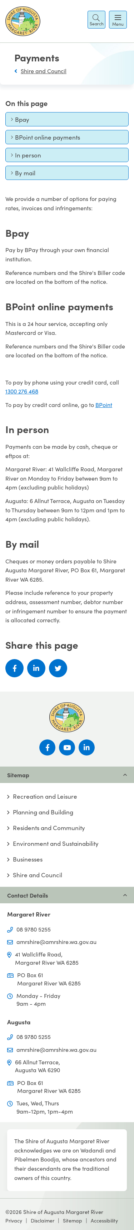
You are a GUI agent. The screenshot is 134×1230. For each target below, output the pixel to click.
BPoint (103, 404)
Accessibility (104, 1220)
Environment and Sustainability (56, 843)
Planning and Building (43, 812)
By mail (23, 174)
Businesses (28, 859)
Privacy (13, 1220)
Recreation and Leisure (45, 796)
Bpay (23, 121)
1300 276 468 (21, 391)
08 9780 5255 (33, 929)
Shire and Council (43, 71)
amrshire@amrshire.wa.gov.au (56, 941)
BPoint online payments (45, 139)
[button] (96, 20)
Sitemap (72, 1220)
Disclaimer (42, 1220)
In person (26, 156)
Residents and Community (49, 828)
